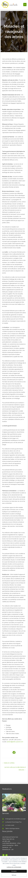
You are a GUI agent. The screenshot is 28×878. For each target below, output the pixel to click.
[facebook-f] (3, 855)
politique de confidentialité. (14, 867)
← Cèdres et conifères (8, 763)
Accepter (14, 871)
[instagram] (6, 855)
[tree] (14, 819)
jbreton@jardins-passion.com (15, 741)
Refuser (14, 875)
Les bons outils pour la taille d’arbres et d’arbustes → (15, 767)
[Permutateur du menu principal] (25, 4)
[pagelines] (8, 825)
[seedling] (12, 822)
